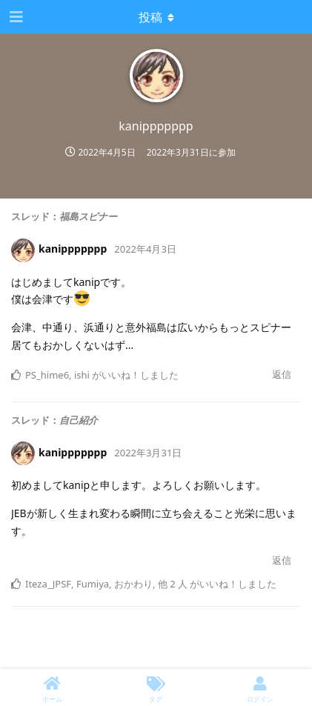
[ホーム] (52, 687)
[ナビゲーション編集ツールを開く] (15, 17)
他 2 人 (172, 583)
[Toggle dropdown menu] (156, 17)
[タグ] (155, 687)
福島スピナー (88, 216)
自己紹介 (78, 420)
